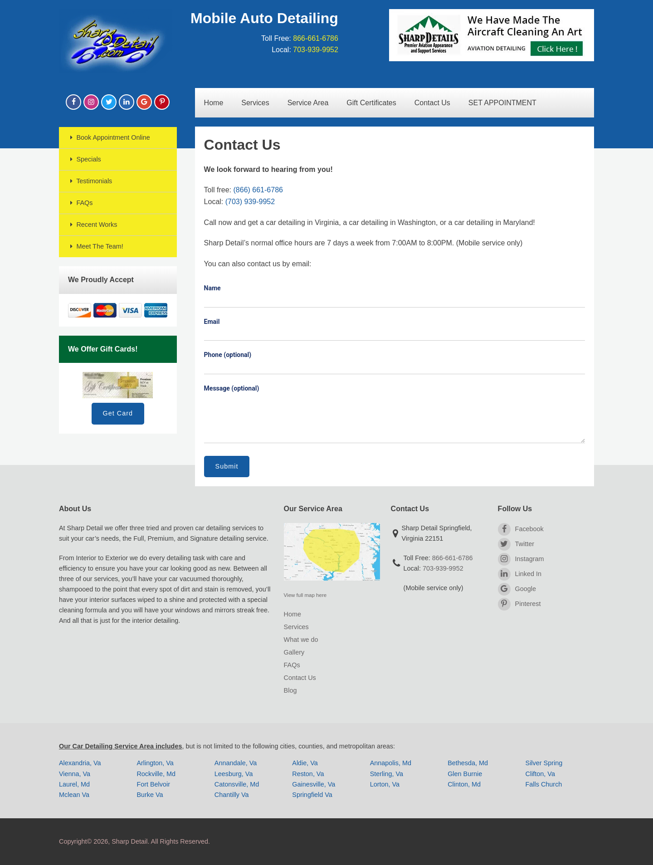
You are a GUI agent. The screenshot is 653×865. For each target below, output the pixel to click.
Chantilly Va (231, 794)
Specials (84, 159)
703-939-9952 (315, 50)
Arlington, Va (154, 763)
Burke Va (149, 794)
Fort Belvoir (153, 784)
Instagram (521, 559)
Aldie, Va (305, 763)
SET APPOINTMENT (502, 103)
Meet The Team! (95, 246)
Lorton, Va (385, 784)
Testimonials (90, 181)
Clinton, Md (464, 784)
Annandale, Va (235, 763)
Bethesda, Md (468, 763)
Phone (228, 354)
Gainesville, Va (313, 784)
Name (212, 288)
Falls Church (544, 784)
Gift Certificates (371, 103)
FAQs (80, 202)
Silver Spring (544, 763)
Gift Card (118, 385)
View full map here (305, 595)
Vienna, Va (74, 773)
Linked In (519, 574)
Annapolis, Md (390, 763)
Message (231, 388)
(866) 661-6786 (258, 190)
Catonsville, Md (236, 784)
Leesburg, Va (233, 773)
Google (517, 589)
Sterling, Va (386, 773)
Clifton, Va (540, 773)
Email (212, 321)
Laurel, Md (74, 784)
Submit (227, 466)
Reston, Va (308, 773)
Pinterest (519, 604)
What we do (301, 639)
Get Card (118, 413)
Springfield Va (312, 794)
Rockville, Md (155, 773)
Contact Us (432, 103)
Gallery (294, 652)
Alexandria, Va (80, 763)
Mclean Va (74, 794)
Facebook (521, 529)
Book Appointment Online (109, 137)
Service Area (308, 103)
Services (255, 103)
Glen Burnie (465, 773)
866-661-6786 (315, 38)
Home (214, 103)
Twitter (516, 544)
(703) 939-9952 (250, 201)
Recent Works (92, 224)
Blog (290, 690)
